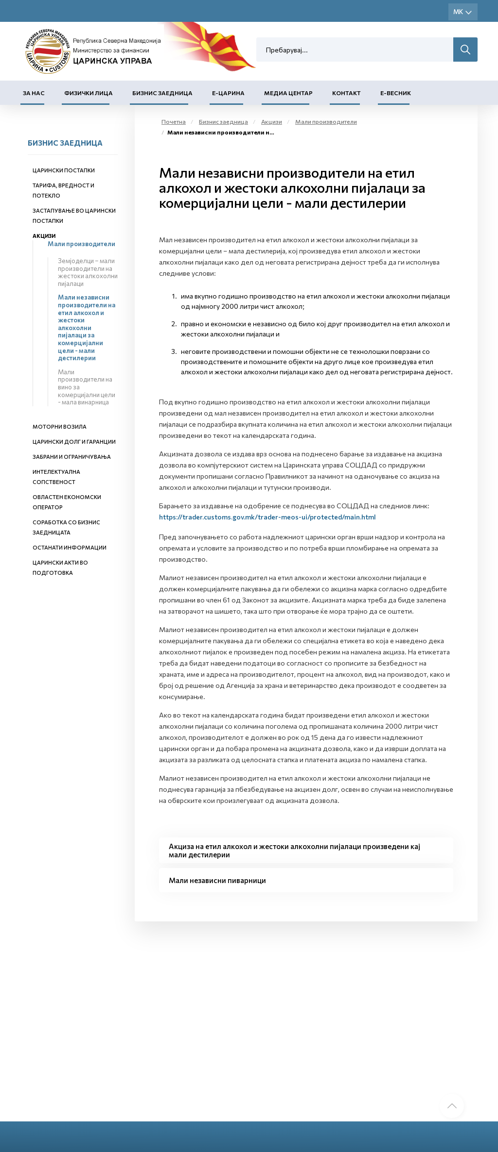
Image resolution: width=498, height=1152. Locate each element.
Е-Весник (395, 92)
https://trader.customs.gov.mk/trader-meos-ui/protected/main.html (267, 517)
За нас (34, 92)
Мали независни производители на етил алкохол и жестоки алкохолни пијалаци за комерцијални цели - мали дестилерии (86, 327)
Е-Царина (228, 92)
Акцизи (44, 236)
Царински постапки (64, 170)
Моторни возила (60, 426)
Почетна (173, 121)
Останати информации (70, 547)
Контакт (346, 92)
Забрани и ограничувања (72, 456)
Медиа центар (288, 92)
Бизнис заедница (162, 92)
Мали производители (81, 244)
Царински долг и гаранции (74, 441)
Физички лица (88, 92)
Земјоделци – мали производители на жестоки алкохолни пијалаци (88, 272)
